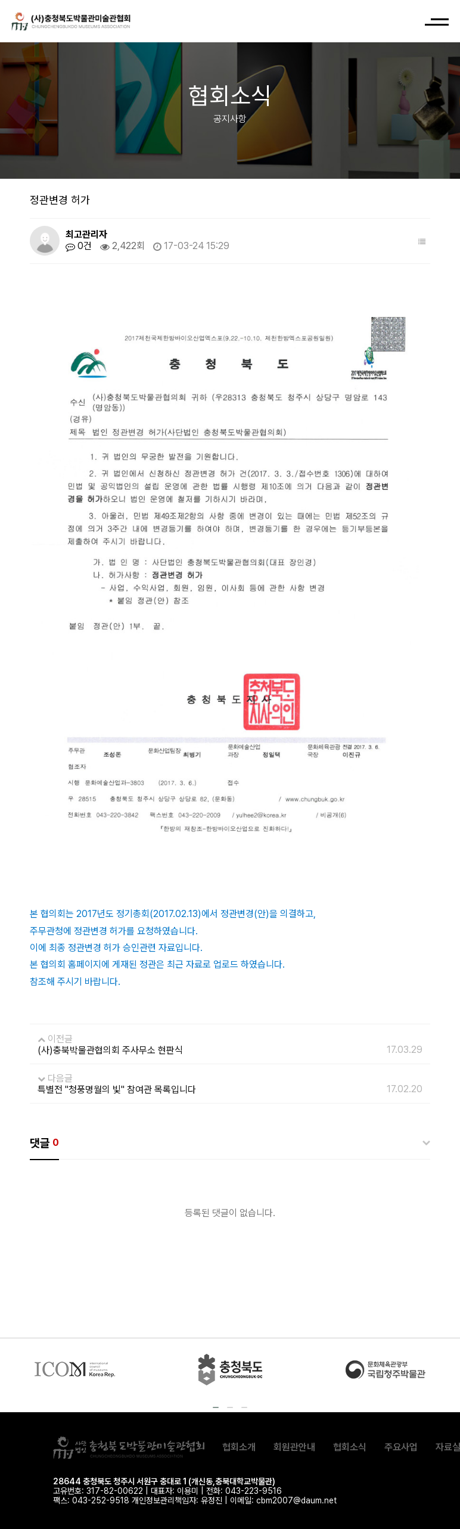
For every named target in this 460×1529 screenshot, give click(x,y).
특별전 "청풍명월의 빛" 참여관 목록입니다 (117, 1089)
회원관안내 (294, 1447)
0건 (79, 246)
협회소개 (239, 1447)
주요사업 (401, 1447)
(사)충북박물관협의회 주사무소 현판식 (110, 1050)
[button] (216, 1407)
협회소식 (349, 1447)
